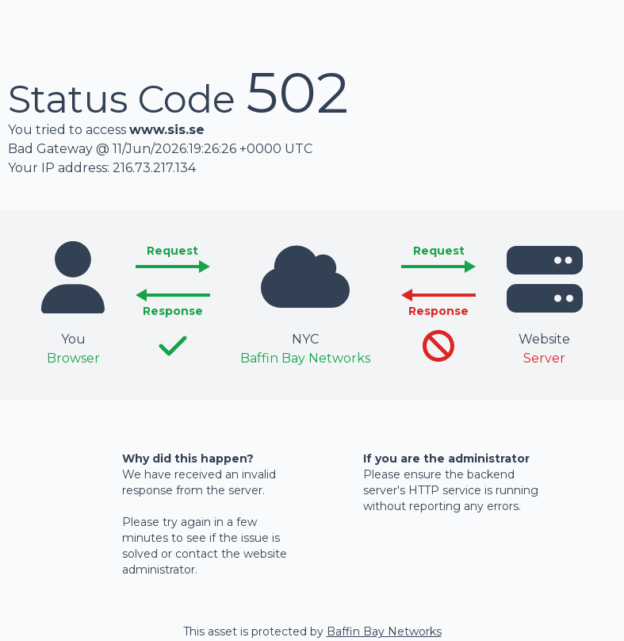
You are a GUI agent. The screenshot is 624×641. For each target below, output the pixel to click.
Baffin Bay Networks (384, 631)
